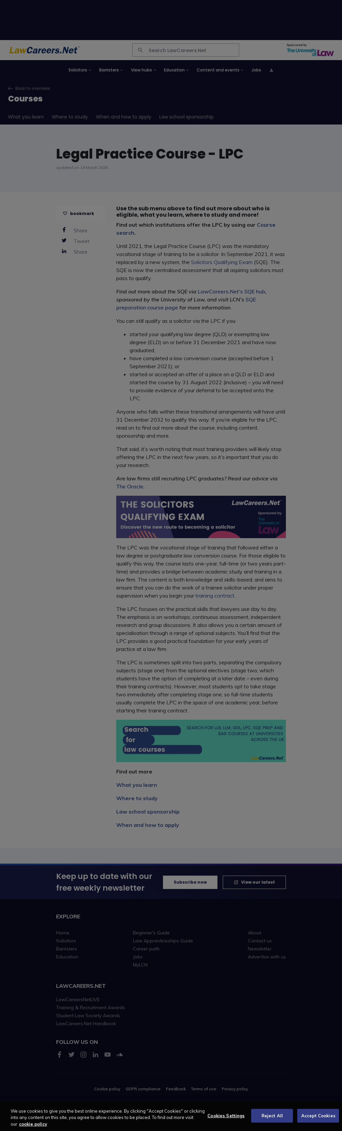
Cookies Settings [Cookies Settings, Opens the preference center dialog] (225, 1119)
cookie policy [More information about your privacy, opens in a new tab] (33, 1127)
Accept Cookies (318, 1119)
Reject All (272, 1119)
